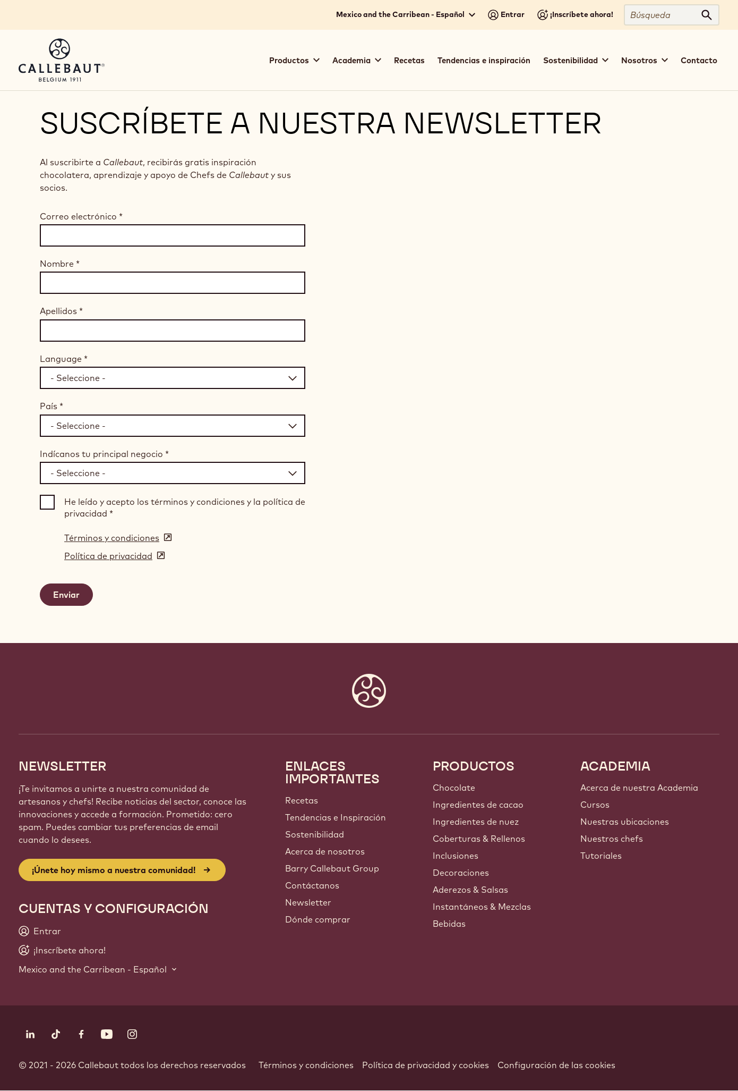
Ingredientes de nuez (476, 821)
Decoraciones (461, 872)
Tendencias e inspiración (483, 60)
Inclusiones (455, 855)
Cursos (595, 804)
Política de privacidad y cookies (425, 1065)
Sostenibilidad (314, 834)
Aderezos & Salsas (470, 889)
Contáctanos (312, 885)
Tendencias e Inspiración (335, 817)
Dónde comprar (317, 919)
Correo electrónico (81, 216)
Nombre (60, 263)
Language (64, 358)
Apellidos (61, 311)
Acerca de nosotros (325, 851)
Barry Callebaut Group (332, 868)
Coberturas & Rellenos (479, 838)
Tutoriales (601, 855)
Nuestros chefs (611, 838)
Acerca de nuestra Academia (639, 787)
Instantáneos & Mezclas (482, 906)
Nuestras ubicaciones (624, 821)
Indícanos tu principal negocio (104, 454)
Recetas (409, 60)
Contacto (699, 60)
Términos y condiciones (306, 1065)
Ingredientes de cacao (478, 804)
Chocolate (454, 787)
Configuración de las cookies (556, 1065)
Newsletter (308, 902)
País (51, 406)
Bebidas (449, 923)
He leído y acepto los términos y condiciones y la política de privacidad (184, 507)
